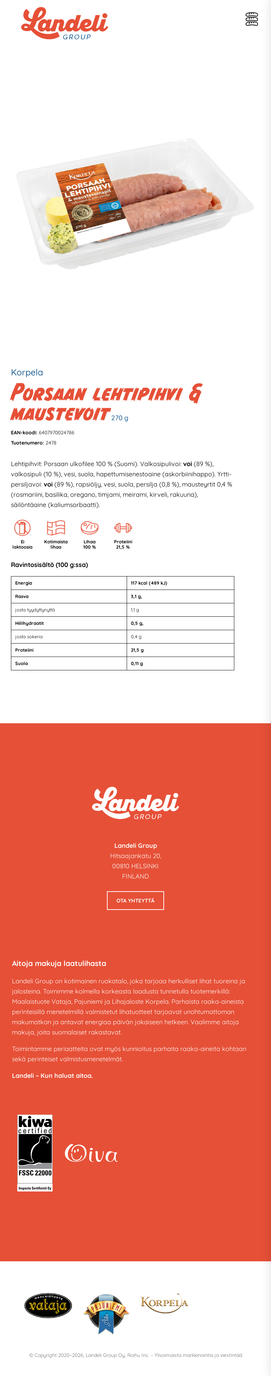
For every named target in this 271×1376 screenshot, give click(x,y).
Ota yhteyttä (135, 900)
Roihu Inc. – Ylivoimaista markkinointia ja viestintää (184, 1355)
